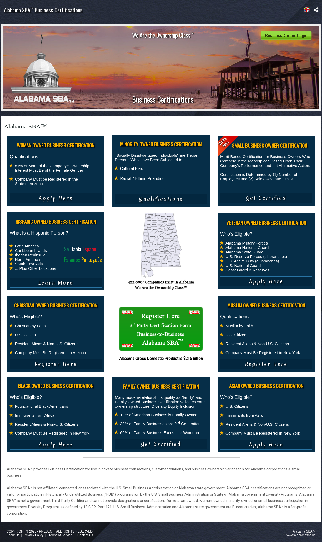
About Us (12, 535)
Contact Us (85, 535)
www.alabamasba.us (300, 535)
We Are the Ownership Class (163, 35)
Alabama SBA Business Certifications (43, 10)
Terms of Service (60, 535)
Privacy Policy (33, 535)
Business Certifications (163, 99)
